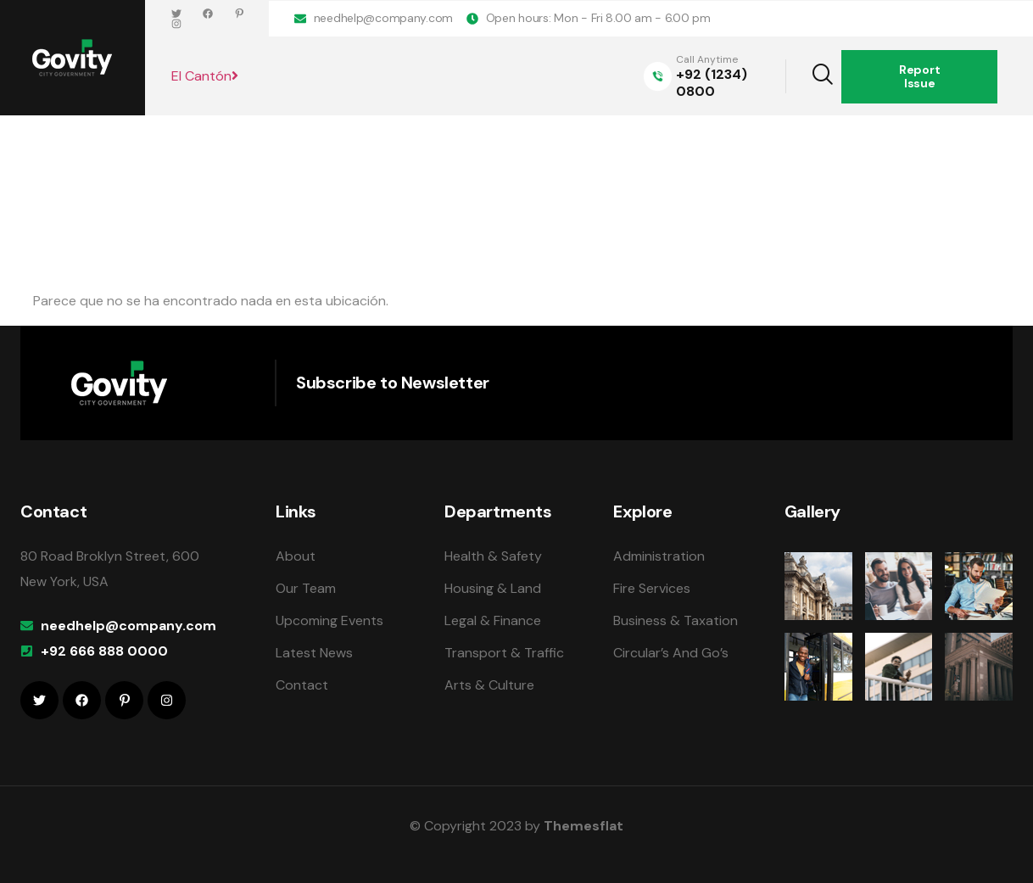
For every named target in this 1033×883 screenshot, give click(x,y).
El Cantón (204, 76)
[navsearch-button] (811, 76)
